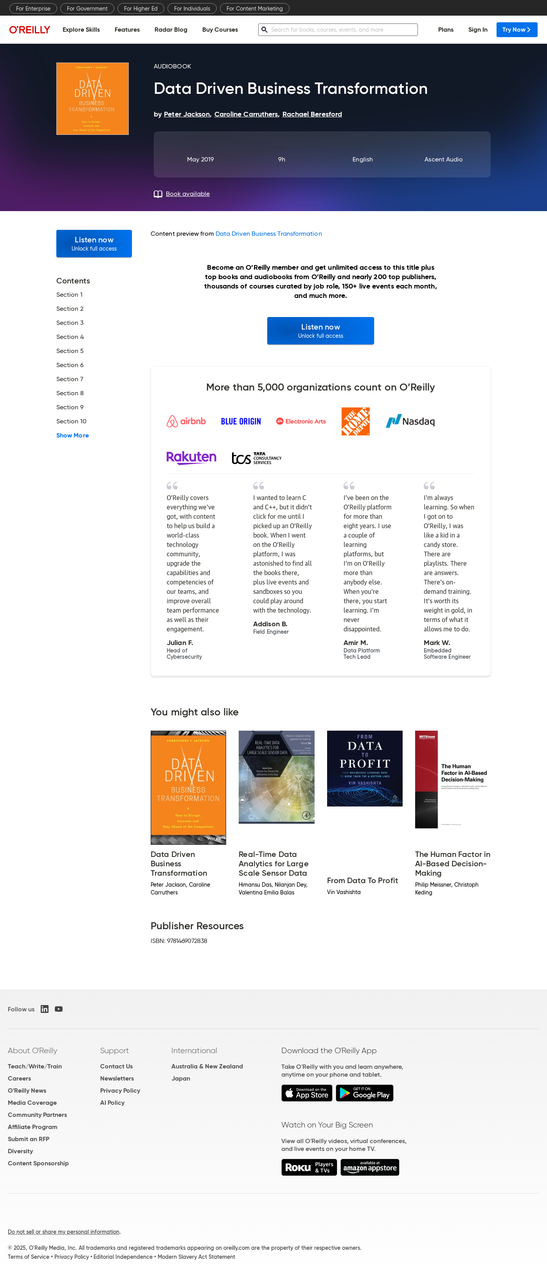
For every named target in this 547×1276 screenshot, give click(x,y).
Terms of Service (28, 1256)
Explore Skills (81, 29)
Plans (445, 29)
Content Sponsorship (38, 1163)
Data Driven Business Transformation (269, 233)
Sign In (478, 29)
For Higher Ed (141, 8)
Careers (19, 1078)
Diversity (20, 1151)
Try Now (517, 29)
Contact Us (116, 1066)
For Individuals (192, 8)
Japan (180, 1078)
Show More (72, 435)
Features (127, 29)
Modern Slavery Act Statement (196, 1256)
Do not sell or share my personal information (63, 1231)
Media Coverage (32, 1103)
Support (114, 1050)
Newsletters (117, 1078)
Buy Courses (220, 29)
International (194, 1050)
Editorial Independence (123, 1256)
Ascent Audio (444, 159)
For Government (87, 8)
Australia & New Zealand (207, 1066)
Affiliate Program (33, 1127)
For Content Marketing (255, 8)
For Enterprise (33, 8)
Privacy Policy (120, 1090)
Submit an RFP (28, 1139)
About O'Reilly (32, 1050)
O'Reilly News (27, 1090)
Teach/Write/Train (35, 1066)
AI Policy (112, 1103)
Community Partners (37, 1115)
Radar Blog (171, 29)
